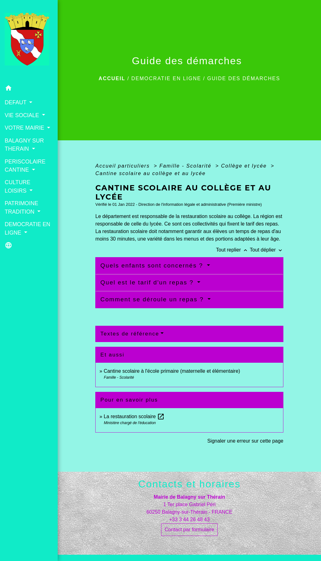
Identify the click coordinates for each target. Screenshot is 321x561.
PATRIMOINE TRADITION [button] (21, 207)
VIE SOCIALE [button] (22, 115)
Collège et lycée (245, 166)
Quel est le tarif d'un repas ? (148, 282)
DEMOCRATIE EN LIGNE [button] (27, 228)
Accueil (112, 78)
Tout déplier (266, 249)
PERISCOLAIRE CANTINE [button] (25, 165)
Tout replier (233, 249)
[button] (29, 89)
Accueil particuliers (123, 166)
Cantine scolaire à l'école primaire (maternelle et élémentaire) (172, 371)
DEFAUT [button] (16, 102)
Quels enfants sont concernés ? (152, 265)
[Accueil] (29, 41)
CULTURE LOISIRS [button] (17, 186)
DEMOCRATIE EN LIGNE (166, 78)
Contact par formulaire (189, 529)
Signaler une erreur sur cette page (245, 441)
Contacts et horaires (189, 484)
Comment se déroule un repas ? (153, 299)
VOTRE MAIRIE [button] (25, 128)
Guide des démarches (243, 78)
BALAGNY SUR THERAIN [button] (24, 145)
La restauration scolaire (134, 416)
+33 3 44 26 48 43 (189, 519)
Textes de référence (129, 334)
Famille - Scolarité (186, 166)
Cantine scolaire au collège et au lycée (150, 173)
